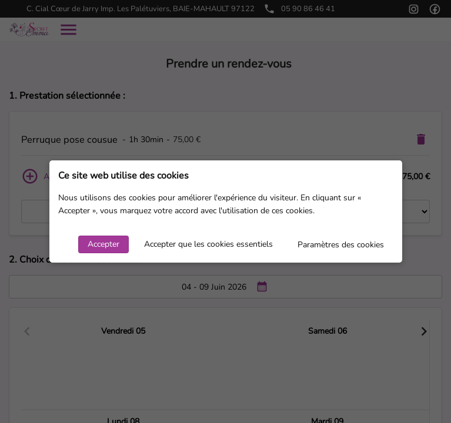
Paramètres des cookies (341, 244)
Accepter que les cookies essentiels (208, 244)
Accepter (103, 244)
